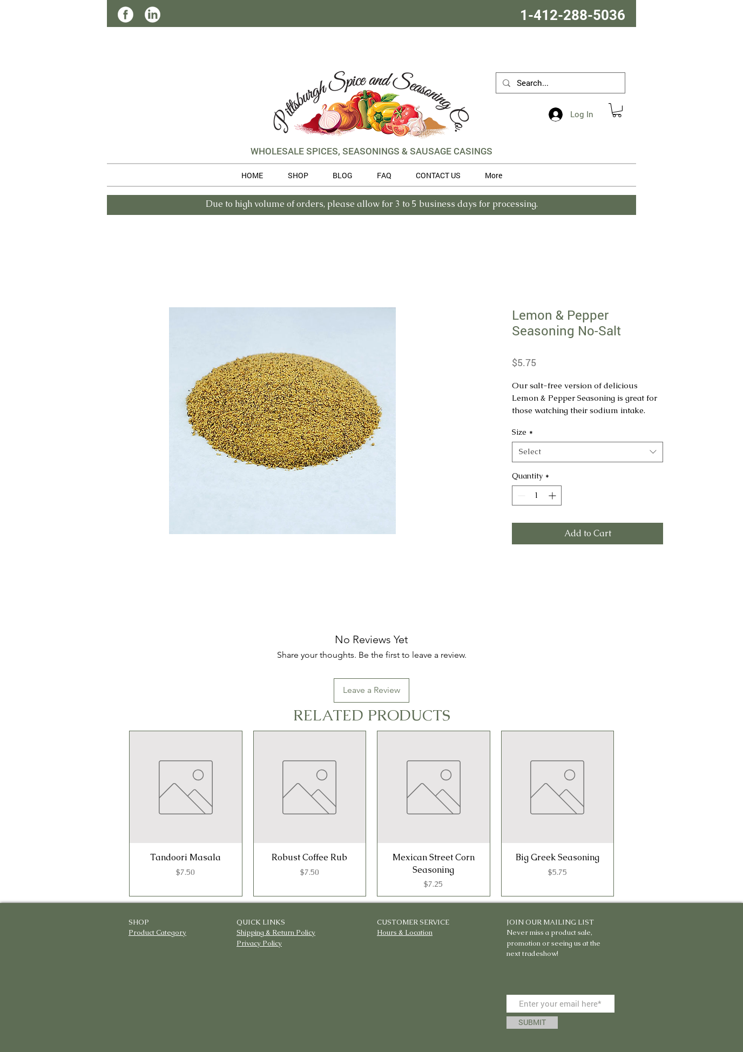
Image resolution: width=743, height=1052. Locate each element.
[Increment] (553, 495)
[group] (371, 813)
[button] (617, 110)
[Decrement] (520, 495)
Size (522, 432)
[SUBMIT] (532, 1022)
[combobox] (587, 452)
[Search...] (559, 83)
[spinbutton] (536, 495)
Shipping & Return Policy (276, 932)
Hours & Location (405, 932)
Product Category (157, 932)
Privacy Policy (259, 943)
